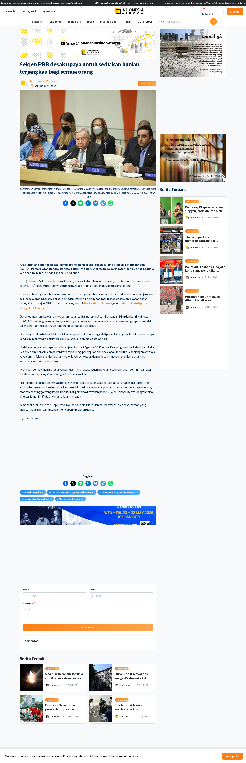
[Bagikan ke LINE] (80, 203)
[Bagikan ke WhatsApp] (110, 203)
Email (93, 589)
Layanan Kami (49, 11)
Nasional (37, 21)
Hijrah (127, 21)
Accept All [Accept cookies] (232, 756)
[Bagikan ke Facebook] (65, 203)
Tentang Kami (28, 11)
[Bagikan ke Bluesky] (95, 203)
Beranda (10, 11)
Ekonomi (55, 21)
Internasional (108, 21)
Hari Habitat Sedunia (98, 303)
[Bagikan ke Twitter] (73, 203)
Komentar (29, 603)
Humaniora (74, 21)
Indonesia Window (43, 81)
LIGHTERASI (145, 21)
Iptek (90, 21)
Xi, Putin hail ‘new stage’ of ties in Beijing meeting (131, 2)
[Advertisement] (88, 235)
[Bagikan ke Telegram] (103, 203)
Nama (26, 589)
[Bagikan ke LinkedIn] (88, 203)
